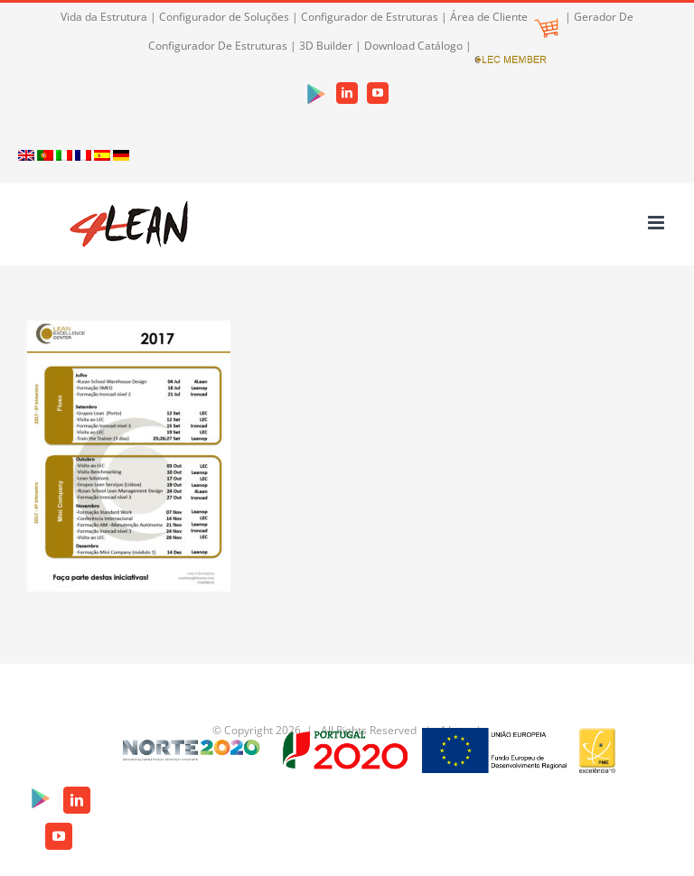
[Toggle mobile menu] (657, 222)
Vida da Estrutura (104, 16)
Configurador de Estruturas (369, 16)
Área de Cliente (504, 16)
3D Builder (325, 45)
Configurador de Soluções (224, 16)
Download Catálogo (413, 45)
